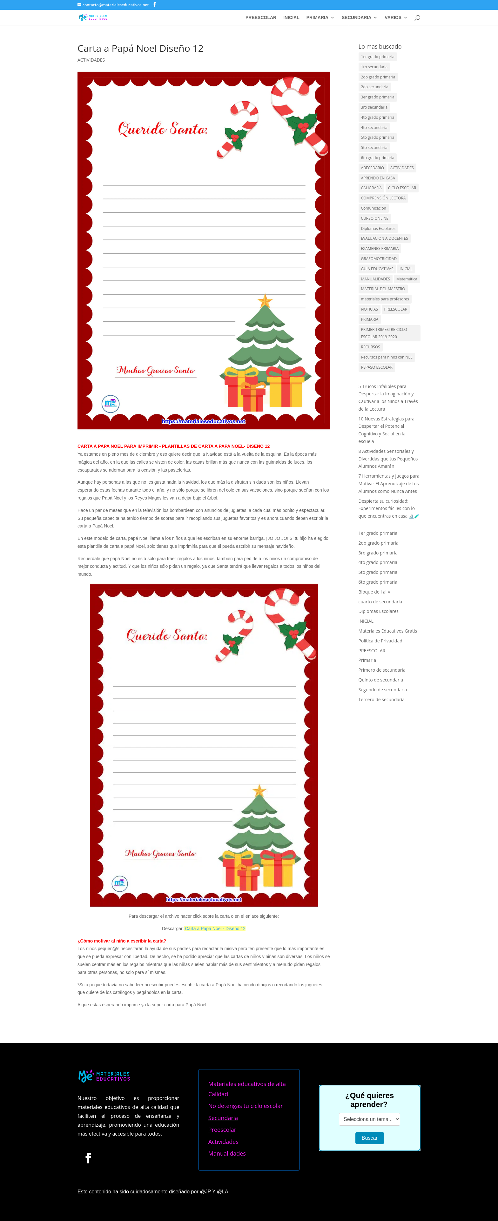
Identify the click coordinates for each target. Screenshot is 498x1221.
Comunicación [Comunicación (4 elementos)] (373, 208)
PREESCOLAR (261, 17)
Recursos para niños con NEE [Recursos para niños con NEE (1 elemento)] (387, 357)
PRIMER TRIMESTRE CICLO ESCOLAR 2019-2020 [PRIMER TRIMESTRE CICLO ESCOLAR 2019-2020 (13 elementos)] (384, 333)
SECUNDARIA (356, 17)
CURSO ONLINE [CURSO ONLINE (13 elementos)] (374, 218)
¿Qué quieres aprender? (369, 1100)
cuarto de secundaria (380, 602)
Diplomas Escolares (379, 611)
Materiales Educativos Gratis (388, 631)
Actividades (223, 1141)
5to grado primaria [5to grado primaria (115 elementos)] (377, 137)
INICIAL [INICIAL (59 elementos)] (406, 269)
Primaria (367, 660)
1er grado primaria (378, 533)
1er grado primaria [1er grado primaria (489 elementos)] (377, 56)
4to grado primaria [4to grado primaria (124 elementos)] (377, 117)
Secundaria (223, 1118)
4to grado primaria (378, 562)
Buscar (370, 1138)
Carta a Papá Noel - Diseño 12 (215, 928)
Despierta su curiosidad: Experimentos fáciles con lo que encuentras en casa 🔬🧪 (389, 508)
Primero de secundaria (382, 670)
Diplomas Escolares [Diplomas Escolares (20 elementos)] (378, 228)
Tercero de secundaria (382, 699)
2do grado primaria (379, 543)
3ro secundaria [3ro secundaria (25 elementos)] (374, 107)
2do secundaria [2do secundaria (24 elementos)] (374, 87)
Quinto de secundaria (381, 680)
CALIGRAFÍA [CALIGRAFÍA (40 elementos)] (371, 188)
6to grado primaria (378, 582)
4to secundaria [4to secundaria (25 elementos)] (374, 127)
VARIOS (393, 17)
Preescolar (222, 1129)
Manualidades (227, 1153)
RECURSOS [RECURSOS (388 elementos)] (370, 347)
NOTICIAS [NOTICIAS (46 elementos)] (369, 309)
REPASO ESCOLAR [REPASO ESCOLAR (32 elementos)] (377, 367)
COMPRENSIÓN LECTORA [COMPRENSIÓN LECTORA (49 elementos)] (383, 198)
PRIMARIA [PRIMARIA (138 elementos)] (370, 319)
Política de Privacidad (380, 641)
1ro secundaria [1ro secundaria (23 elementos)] (374, 67)
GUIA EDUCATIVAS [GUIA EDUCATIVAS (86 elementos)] (377, 269)
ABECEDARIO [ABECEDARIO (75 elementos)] (372, 168)
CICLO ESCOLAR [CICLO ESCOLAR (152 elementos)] (402, 188)
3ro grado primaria (378, 553)
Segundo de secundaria (383, 690)
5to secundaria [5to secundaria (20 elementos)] (374, 147)
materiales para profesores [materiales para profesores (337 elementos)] (385, 299)
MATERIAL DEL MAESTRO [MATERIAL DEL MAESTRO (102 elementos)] (383, 289)
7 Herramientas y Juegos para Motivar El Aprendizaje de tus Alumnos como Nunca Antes (389, 483)
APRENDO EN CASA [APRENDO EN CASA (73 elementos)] (378, 178)
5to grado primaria (378, 572)
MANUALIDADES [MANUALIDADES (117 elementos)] (375, 279)
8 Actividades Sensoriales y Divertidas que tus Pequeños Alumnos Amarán (388, 458)
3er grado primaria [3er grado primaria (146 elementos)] (377, 97)
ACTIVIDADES (91, 60)
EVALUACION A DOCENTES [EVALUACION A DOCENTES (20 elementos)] (384, 238)
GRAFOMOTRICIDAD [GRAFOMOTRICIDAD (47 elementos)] (379, 258)
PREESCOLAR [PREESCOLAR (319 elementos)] (395, 309)
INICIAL (291, 17)
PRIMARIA (317, 17)
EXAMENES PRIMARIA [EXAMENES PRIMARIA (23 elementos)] (380, 248)
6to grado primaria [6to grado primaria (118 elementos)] (377, 157)
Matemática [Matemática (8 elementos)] (406, 279)
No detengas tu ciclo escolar (245, 1106)
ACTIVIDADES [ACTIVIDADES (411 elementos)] (402, 168)
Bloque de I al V (375, 592)
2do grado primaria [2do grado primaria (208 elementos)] (378, 77)
